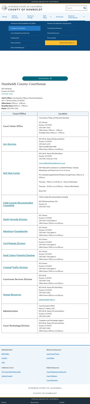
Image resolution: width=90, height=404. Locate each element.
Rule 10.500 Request (17, 47)
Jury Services (9, 144)
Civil (5, 243)
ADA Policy (5, 354)
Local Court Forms (53, 354)
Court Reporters (52, 380)
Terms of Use (35, 402)
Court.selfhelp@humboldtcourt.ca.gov (52, 163)
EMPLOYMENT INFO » (47, 300)
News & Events (16, 43)
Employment (15, 38)
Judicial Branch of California (45, 2)
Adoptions (8, 231)
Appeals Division (17, 243)
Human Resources (53, 33)
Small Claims (9, 255)
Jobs (3, 362)
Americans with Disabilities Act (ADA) (23, 23)
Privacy (4, 402)
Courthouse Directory (54, 28)
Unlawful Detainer (26, 255)
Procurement (51, 38)
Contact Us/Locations (18, 28)
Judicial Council (7, 376)
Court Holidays (52, 376)
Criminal (7, 267)
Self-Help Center (11, 173)
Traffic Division (20, 267)
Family (6, 219)
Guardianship (21, 231)
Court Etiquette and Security (20, 33)
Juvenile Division (18, 219)
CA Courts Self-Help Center (11, 372)
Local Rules (50, 358)
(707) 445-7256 (7, 94)
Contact (4, 358)
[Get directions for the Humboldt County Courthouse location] (45, 78)
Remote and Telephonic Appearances (59, 23)
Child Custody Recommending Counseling (18, 204)
